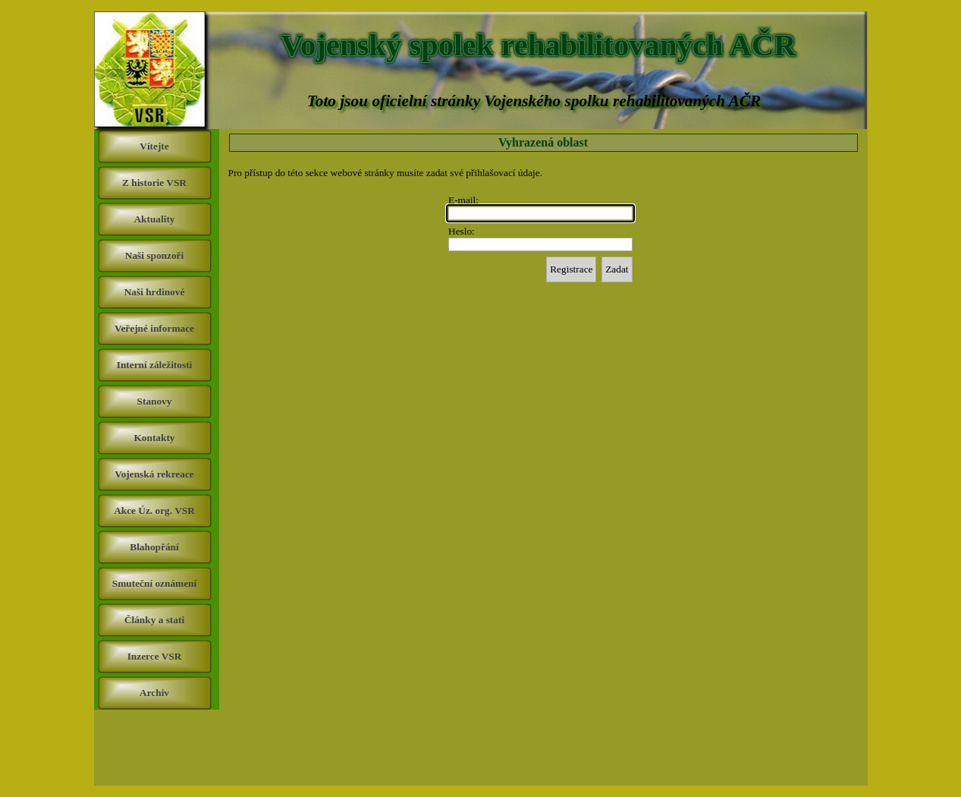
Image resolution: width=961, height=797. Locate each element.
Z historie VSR (154, 182)
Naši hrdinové (154, 292)
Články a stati (154, 619)
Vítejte (154, 146)
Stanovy (154, 401)
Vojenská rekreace (154, 474)
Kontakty (153, 437)
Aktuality (153, 219)
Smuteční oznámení (154, 583)
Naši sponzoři (154, 255)
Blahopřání (154, 547)
